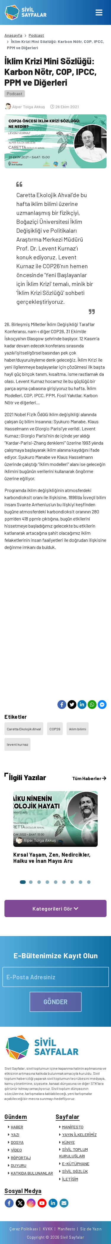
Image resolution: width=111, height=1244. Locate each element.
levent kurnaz (17, 744)
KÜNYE (68, 1142)
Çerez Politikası (23, 1229)
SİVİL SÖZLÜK (75, 1171)
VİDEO (16, 1149)
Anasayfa (13, 35)
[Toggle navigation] (99, 12)
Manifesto (66, 1229)
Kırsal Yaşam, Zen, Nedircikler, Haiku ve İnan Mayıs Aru (52, 857)
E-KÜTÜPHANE (75, 1163)
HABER (17, 1126)
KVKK (48, 1229)
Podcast (36, 35)
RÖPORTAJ (21, 1157)
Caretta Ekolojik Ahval (24, 729)
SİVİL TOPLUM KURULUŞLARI (73, 1152)
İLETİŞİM (70, 1178)
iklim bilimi (77, 729)
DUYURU (18, 1165)
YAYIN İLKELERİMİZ (79, 1134)
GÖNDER (56, 1001)
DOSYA (17, 1142)
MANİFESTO (72, 1126)
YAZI (15, 1134)
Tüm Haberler (89, 778)
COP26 (54, 729)
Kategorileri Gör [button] (55, 908)
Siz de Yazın (91, 1229)
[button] (22, 882)
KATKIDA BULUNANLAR (32, 1173)
